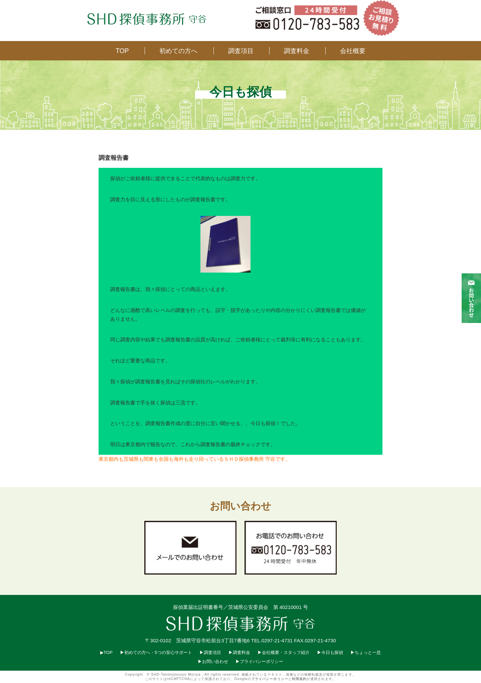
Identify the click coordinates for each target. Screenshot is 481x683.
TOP (122, 50)
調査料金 (296, 50)
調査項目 (241, 50)
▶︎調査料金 (239, 652)
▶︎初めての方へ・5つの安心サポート (156, 652)
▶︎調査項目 (210, 652)
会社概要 (352, 50)
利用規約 (299, 679)
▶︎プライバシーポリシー (259, 661)
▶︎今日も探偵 (330, 652)
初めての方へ (178, 50)
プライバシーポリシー (269, 679)
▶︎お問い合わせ (213, 661)
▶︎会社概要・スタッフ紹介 (284, 652)
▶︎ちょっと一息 (365, 652)
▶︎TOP (106, 652)
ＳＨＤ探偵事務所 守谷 (249, 459)
